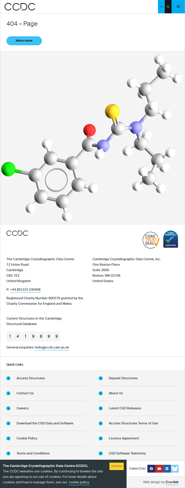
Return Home (24, 40)
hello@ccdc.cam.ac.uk (52, 347)
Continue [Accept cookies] (116, 466)
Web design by (161, 482)
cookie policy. (79, 482)
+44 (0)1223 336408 (25, 289)
